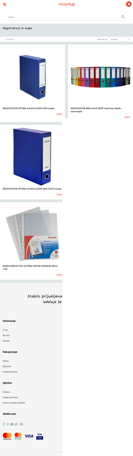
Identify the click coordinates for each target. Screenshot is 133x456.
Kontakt (6, 341)
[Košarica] (129, 4)
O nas (5, 330)
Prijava (6, 361)
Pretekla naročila (10, 372)
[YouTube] (12, 424)
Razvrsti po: (102, 39)
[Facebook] (4, 424)
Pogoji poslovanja (10, 397)
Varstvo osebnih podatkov (14, 403)
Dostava (6, 392)
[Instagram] (7, 424)
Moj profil (7, 366)
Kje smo (6, 335)
